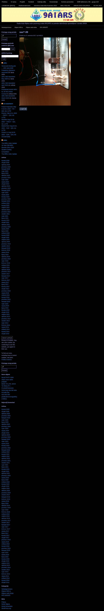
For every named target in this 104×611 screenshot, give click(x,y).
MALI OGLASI (65, 5)
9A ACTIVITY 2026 (7, 377)
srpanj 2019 (5, 252)
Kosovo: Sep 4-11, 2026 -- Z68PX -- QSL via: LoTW (9, 115)
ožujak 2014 (5, 333)
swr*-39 (23, 32)
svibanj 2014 (5, 329)
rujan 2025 (4, 171)
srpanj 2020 (5, 229)
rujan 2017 (4, 278)
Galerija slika (41, 2)
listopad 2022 (5, 201)
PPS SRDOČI (44, 27)
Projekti (22, 2)
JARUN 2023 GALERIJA (82, 5)
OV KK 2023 (97, 5)
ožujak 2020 (5, 237)
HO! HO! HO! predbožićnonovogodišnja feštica (9, 397)
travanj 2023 (5, 197)
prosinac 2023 (5, 188)
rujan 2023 (4, 192)
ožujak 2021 (5, 222)
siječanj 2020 (5, 241)
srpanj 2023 (5, 194)
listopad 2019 (5, 248)
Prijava (3, 602)
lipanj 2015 (4, 308)
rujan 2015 (4, 304)
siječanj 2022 (5, 209)
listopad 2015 (5, 301)
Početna (4, 2)
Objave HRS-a (19, 27)
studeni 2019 (5, 246)
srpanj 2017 (5, 282)
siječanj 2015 (5, 316)
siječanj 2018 (5, 269)
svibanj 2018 (5, 265)
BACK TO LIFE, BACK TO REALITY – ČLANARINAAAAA (8, 386)
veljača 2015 (5, 314)
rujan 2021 (4, 216)
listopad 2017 (5, 276)
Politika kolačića (6, 359)
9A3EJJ (40, 35)
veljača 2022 (5, 207)
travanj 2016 (5, 297)
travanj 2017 (5, 286)
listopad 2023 (5, 190)
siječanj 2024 (5, 186)
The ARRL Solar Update (9, 143)
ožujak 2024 (5, 184)
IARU (5, 63)
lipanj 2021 (4, 218)
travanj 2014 (5, 331)
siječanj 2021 (5, 224)
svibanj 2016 (5, 295)
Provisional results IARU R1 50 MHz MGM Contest (9, 91)
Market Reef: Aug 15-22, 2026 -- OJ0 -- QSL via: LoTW (9, 128)
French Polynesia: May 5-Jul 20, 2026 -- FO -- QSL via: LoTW (8, 109)
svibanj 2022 (5, 203)
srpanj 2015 (5, 306)
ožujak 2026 (5, 162)
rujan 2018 (4, 261)
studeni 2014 (5, 321)
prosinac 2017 (5, 271)
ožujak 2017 (5, 288)
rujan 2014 (4, 323)
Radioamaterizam (24, 5)
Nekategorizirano (6, 27)
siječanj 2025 (5, 175)
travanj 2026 (5, 160)
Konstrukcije (54, 2)
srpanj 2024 (5, 182)
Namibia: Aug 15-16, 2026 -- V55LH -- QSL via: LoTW (8, 122)
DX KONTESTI (8, 104)
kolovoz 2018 (5, 263)
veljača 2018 (5, 267)
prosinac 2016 (5, 291)
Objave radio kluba (31, 27)
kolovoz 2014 (5, 325)
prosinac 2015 (5, 299)
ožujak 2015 (5, 312)
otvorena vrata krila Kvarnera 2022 (45, 5)
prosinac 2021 (5, 212)
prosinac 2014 (5, 318)
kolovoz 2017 (5, 280)
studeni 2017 (5, 274)
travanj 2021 (5, 220)
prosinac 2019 (5, 244)
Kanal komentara (6, 606)
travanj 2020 (5, 235)
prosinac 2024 (5, 177)
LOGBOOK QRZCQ (8, 5)
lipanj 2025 (4, 173)
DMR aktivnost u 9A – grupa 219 (88, 2)
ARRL (5, 140)
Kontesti (31, 2)
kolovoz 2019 (5, 250)
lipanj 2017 (4, 284)
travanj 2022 (5, 205)
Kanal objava (5, 604)
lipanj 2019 (4, 254)
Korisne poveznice (67, 2)
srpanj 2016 (5, 293)
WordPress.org (6, 608)
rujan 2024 (4, 179)
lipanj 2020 (4, 231)
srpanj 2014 (5, 327)
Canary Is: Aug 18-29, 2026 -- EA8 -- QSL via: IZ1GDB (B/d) (8, 134)
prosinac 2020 (5, 227)
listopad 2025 (5, 169)
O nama (13, 2)
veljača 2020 (5, 239)
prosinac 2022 (5, 199)
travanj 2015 (5, 310)
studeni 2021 (5, 214)
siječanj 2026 (5, 165)
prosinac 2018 (5, 259)
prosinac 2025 (5, 167)
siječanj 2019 (5, 256)
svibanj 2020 (5, 233)
